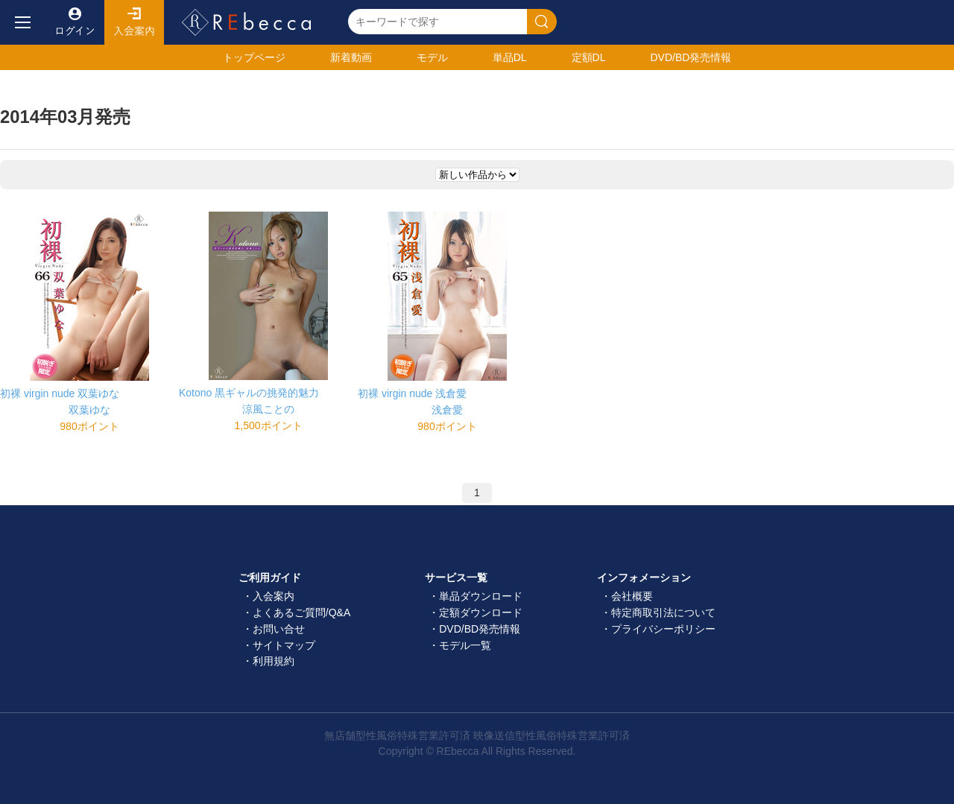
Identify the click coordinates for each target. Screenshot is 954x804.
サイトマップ (284, 645)
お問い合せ (279, 629)
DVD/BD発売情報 (479, 629)
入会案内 (134, 22)
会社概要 (632, 596)
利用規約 (273, 661)
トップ (254, 57)
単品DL (510, 57)
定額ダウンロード (480, 612)
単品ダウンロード (480, 596)
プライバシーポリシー (663, 629)
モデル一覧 (465, 645)
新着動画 (351, 57)
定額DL (589, 57)
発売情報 (690, 57)
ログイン (74, 22)
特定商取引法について (663, 612)
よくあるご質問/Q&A (301, 612)
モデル (432, 57)
